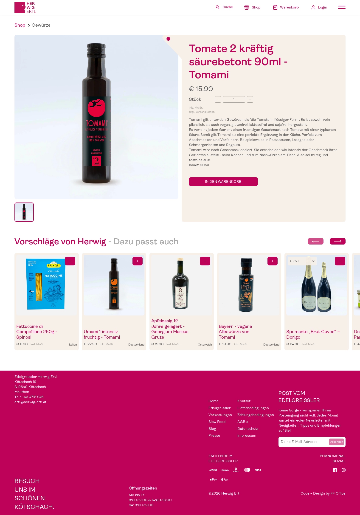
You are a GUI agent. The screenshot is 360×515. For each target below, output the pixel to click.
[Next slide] (338, 241)
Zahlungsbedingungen (255, 415)
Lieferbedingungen (253, 408)
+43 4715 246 (33, 397)
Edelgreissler (219, 408)
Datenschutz (247, 429)
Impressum (246, 435)
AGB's (242, 422)
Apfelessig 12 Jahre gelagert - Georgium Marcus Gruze (169, 329)
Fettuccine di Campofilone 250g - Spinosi (36, 332)
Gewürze (41, 25)
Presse (214, 435)
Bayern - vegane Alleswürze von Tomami (235, 332)
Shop (19, 25)
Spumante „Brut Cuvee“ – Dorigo (313, 334)
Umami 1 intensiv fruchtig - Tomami (102, 334)
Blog (212, 429)
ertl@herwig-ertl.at (30, 402)
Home (213, 401)
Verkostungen (220, 415)
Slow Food (216, 422)
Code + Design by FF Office (323, 493)
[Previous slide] (315, 241)
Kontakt (243, 401)
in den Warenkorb (223, 182)
